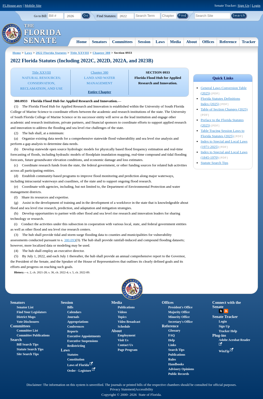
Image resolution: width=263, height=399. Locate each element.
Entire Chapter (99, 92)
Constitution (75, 359)
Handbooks (176, 364)
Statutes (72, 354)
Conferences (75, 326)
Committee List (27, 330)
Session (144, 42)
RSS (226, 311)
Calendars (74, 312)
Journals (73, 317)
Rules (172, 359)
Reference (228, 42)
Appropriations (77, 322)
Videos (122, 312)
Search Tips (176, 350)
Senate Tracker (225, 316)
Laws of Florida (80, 365)
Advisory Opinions (181, 369)
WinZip (227, 351)
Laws (160, 42)
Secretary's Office (180, 322)
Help (171, 340)
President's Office (180, 307)
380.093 (70, 240)
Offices (208, 42)
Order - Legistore (81, 371)
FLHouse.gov (12, 5)
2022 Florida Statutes (51, 52)
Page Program (127, 350)
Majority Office (179, 312)
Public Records (178, 374)
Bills (70, 307)
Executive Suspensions (82, 341)
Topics (122, 317)
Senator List (25, 307)
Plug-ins (219, 335)
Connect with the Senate (226, 304)
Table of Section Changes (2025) (224, 109)
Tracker (249, 42)
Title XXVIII (79, 52)
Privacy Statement (122, 389)
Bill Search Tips (27, 344)
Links (172, 345)
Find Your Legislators (31, 312)
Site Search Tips (28, 354)
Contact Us (125, 345)
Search (16, 339)
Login (256, 5)
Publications (126, 307)
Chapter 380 (101, 52)
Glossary (174, 330)
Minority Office (179, 317)
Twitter (221, 311)
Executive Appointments (84, 336)
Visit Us (123, 340)
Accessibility (144, 389)
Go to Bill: (40, 16)
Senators (99, 42)
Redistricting (76, 346)
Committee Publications (33, 335)
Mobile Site (33, 5)
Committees (122, 42)
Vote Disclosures (28, 322)
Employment (126, 335)
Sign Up (243, 5)
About (191, 42)
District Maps (26, 317)
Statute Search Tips (214, 163)
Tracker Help (228, 331)
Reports (72, 331)
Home (82, 42)
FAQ (171, 335)
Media (175, 42)
